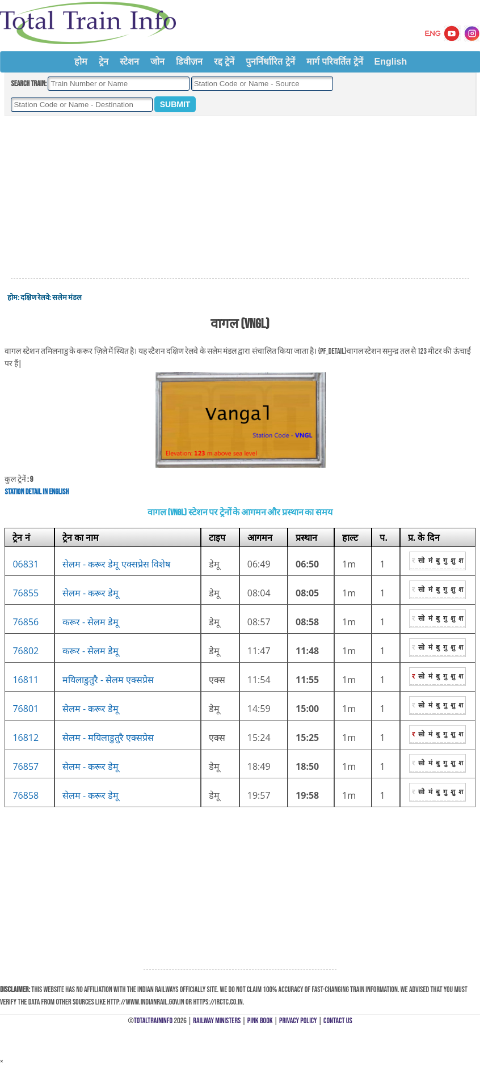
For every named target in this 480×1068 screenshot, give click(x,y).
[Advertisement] (240, 197)
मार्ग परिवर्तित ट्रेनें (334, 61)
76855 (25, 593)
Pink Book (260, 1020)
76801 (25, 708)
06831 (25, 564)
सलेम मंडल (67, 297)
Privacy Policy (298, 1020)
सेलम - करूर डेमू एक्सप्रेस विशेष (116, 564)
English (390, 61)
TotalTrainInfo (153, 1020)
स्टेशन (129, 61)
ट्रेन (103, 61)
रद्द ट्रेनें (224, 61)
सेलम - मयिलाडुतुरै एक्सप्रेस (108, 737)
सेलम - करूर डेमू (90, 593)
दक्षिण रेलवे (34, 297)
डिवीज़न (189, 61)
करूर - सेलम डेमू (90, 622)
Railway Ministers (217, 1020)
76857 (25, 766)
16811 (25, 679)
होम (80, 61)
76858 (25, 795)
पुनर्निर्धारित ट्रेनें (270, 61)
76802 (25, 651)
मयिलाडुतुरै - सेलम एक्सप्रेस (108, 679)
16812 (25, 737)
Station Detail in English (37, 492)
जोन (157, 61)
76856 (25, 622)
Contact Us (337, 1020)
